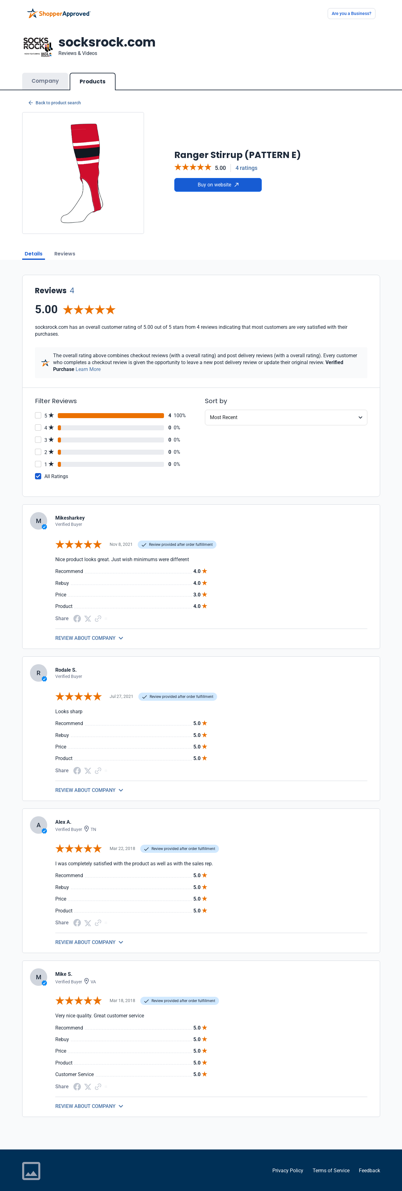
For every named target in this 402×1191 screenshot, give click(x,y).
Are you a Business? (351, 13)
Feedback (369, 1164)
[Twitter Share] (88, 612)
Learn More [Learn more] (88, 363)
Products (93, 75)
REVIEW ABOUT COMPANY (85, 632)
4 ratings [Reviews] (246, 161)
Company (45, 74)
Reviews (64, 247)
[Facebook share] (77, 612)
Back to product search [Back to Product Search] (54, 96)
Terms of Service (331, 1164)
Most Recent (223, 411)
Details (33, 247)
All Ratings (56, 470)
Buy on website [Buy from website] (218, 178)
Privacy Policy (287, 1164)
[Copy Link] (98, 612)
